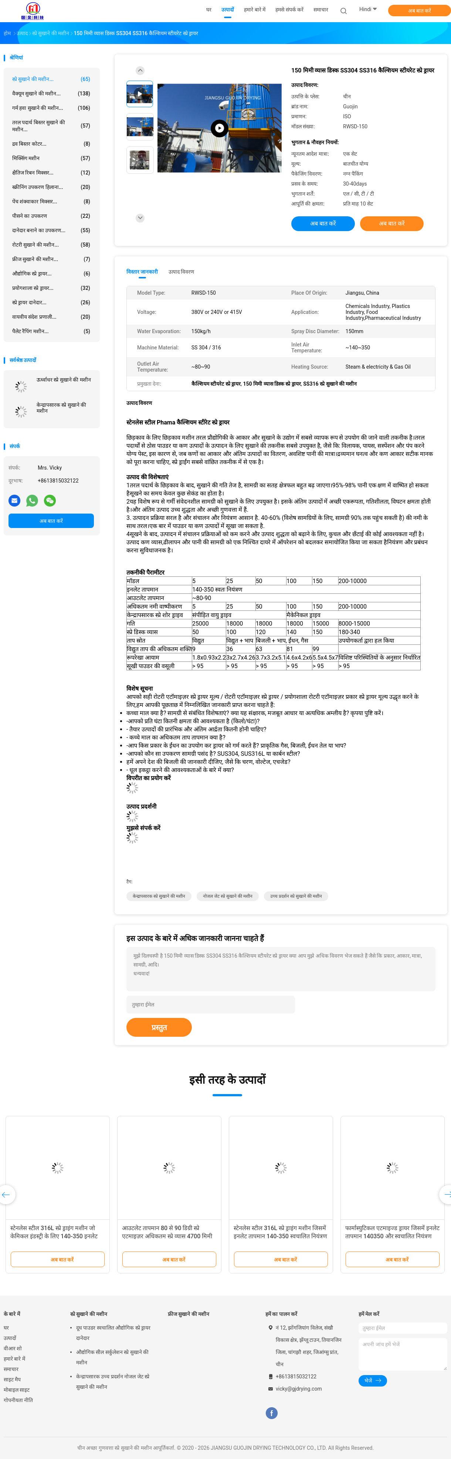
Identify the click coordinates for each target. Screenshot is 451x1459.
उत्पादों (10, 1338)
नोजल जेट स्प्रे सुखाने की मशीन (227, 896)
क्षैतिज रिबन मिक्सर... (51, 172)
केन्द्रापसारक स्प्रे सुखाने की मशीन (61, 408)
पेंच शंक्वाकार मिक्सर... (51, 201)
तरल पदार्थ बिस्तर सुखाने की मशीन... (51, 125)
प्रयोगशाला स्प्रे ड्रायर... (51, 288)
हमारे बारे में (14, 1359)
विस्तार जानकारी (142, 272)
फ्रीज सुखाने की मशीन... (51, 259)
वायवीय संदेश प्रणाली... (51, 317)
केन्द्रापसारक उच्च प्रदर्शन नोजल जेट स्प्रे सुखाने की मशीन (112, 1382)
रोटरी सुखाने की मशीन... (51, 244)
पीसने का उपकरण (51, 216)
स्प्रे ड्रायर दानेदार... (51, 302)
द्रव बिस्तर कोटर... (51, 144)
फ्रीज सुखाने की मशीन (188, 1314)
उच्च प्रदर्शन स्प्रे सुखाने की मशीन (296, 896)
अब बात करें (419, 11)
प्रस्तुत (159, 1027)
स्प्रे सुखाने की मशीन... (51, 79)
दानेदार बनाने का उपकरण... (51, 230)
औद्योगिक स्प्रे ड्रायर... (51, 273)
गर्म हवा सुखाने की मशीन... (51, 108)
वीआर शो (13, 1348)
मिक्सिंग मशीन (51, 158)
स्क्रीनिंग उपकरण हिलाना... (51, 187)
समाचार (11, 1369)
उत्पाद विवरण (181, 272)
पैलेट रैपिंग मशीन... (51, 331)
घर (6, 1328)
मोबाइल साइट (17, 1390)
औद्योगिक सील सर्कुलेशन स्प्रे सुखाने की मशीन (112, 1357)
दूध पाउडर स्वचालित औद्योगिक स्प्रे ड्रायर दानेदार (113, 1333)
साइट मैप (12, 1379)
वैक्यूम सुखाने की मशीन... (51, 93)
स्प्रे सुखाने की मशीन (88, 1314)
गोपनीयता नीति (18, 1400)
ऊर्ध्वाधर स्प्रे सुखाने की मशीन (64, 380)
